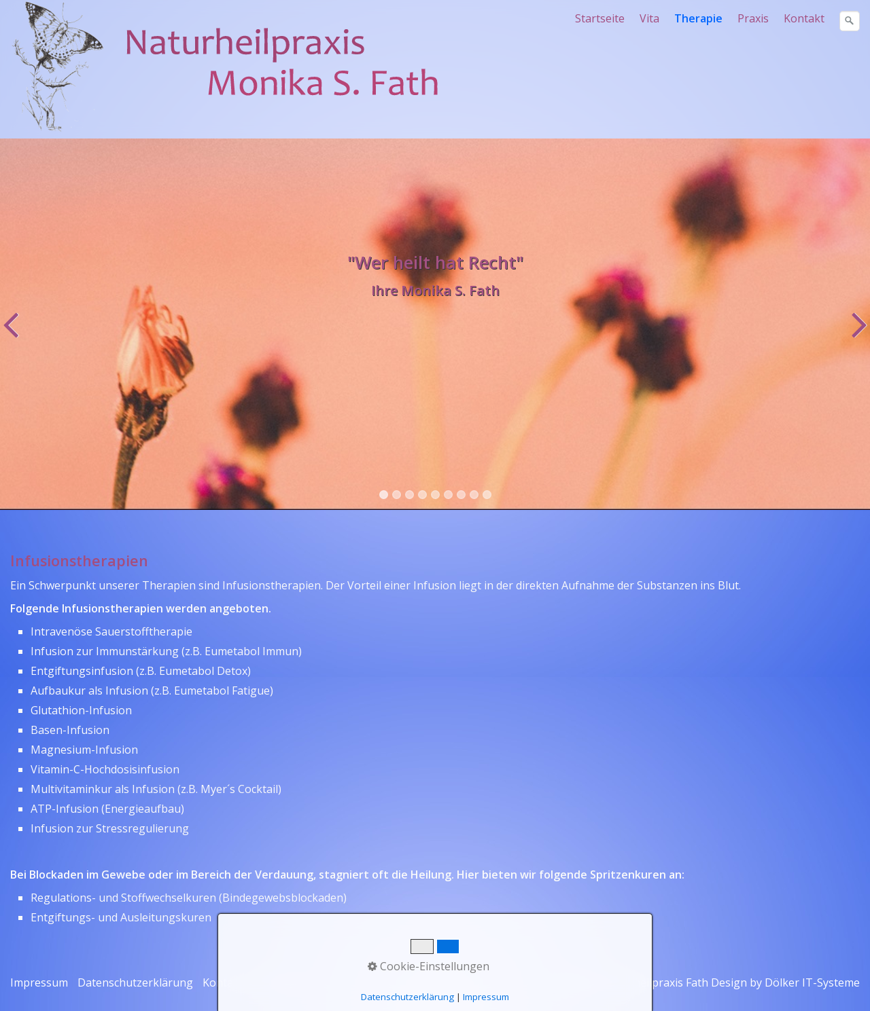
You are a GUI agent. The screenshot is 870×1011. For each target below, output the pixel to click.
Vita (649, 18)
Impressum (39, 982)
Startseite (600, 18)
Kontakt (804, 18)
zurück (13, 334)
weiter (857, 334)
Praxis (753, 18)
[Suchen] (849, 21)
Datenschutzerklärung (135, 982)
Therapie (698, 18)
